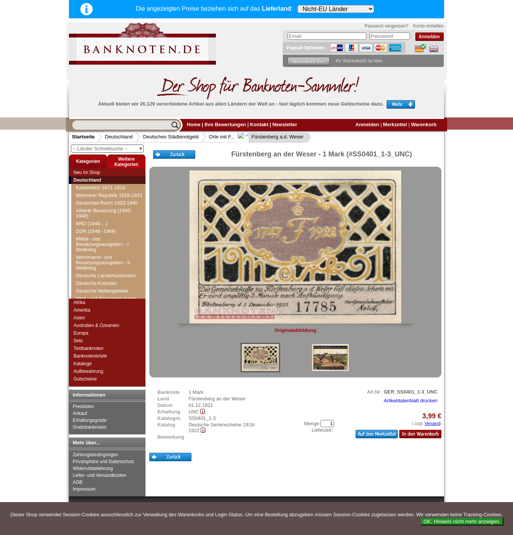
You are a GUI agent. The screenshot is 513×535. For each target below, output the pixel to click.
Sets (78, 340)
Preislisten (83, 406)
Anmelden (367, 124)
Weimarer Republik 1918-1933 (109, 195)
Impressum (84, 489)
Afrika (79, 302)
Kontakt (259, 124)
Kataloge (82, 363)
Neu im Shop (87, 172)
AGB (77, 482)
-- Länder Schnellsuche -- (108, 148)
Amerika (82, 310)
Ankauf (80, 413)
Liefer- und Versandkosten (99, 475)
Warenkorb (423, 124)
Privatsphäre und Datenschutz (103, 461)
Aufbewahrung (88, 371)
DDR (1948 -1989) (96, 231)
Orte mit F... (222, 137)
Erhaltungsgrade (89, 420)
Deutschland (118, 137)
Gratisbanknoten (89, 427)
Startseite (83, 137)
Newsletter (284, 124)
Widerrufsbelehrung (93, 468)
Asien (79, 317)
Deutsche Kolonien (96, 283)
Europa (81, 333)
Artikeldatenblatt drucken (411, 400)
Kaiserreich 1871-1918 (100, 187)
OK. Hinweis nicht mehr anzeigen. (461, 521)
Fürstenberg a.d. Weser (271, 137)
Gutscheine (85, 379)
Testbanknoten (88, 348)
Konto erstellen (428, 26)
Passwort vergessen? (386, 26)
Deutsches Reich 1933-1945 (107, 203)
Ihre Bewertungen (225, 124)
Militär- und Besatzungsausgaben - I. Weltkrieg (103, 244)
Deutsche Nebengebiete (102, 291)
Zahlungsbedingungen (95, 454)
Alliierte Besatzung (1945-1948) (104, 213)
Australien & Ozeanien (96, 325)
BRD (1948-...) (92, 223)
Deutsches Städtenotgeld (171, 137)
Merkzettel (395, 124)
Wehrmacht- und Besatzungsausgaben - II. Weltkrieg (103, 262)
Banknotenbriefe (90, 356)
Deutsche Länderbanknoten (106, 275)
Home (194, 124)
